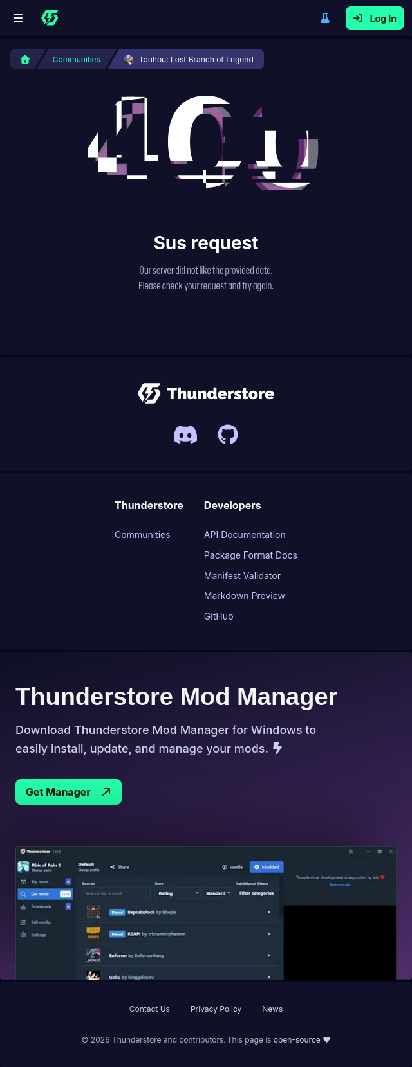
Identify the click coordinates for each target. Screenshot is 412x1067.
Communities (143, 534)
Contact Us (149, 1009)
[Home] (49, 18)
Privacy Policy (216, 1009)
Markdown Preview (244, 595)
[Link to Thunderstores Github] (228, 434)
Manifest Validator (242, 575)
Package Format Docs (250, 555)
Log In (375, 18)
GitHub (219, 616)
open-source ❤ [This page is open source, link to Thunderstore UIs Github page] (302, 1040)
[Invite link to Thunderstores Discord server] (185, 434)
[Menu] (18, 18)
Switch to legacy (325, 18)
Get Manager (68, 791)
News (272, 1009)
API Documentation (245, 534)
